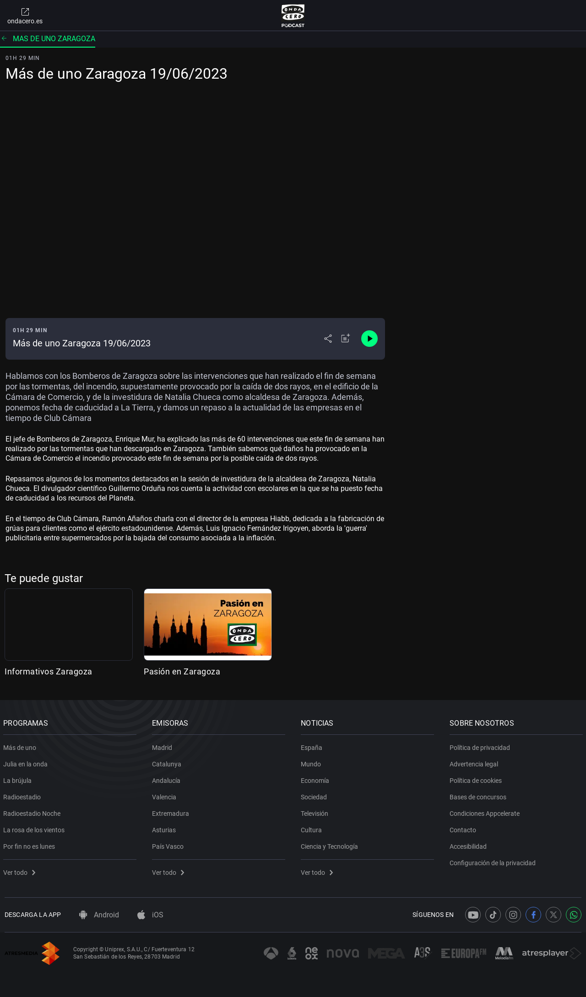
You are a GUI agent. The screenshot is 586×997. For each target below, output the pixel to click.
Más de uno (21, 745)
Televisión (316, 811)
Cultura (312, 828)
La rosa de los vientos (35, 828)
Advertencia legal (475, 762)
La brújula (19, 778)
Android (99, 915)
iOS (150, 915)
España (313, 745)
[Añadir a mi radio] (345, 338)
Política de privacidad (481, 745)
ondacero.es (25, 15)
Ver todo (21, 870)
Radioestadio (23, 795)
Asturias (165, 828)
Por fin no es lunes (30, 844)
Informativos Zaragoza (48, 671)
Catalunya (168, 762)
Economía (316, 778)
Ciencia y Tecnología (330, 844)
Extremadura (171, 811)
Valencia (165, 795)
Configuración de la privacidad (494, 861)
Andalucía (167, 778)
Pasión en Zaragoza (182, 671)
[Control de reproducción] (369, 338)
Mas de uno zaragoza (47, 38)
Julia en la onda (27, 762)
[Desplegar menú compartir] (328, 338)
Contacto (464, 828)
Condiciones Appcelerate (486, 811)
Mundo (312, 762)
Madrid (163, 745)
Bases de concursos (479, 795)
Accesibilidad (469, 844)
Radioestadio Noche (33, 811)
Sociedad (315, 795)
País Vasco (169, 844)
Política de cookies (477, 778)
